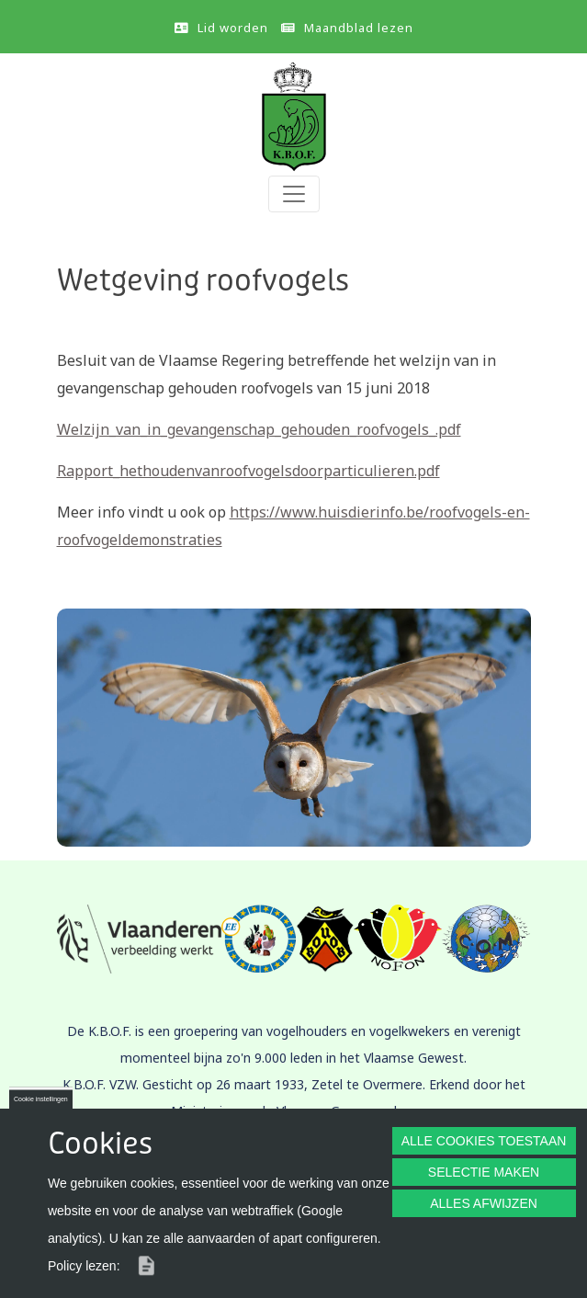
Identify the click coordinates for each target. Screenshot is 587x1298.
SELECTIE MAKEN (483, 1172)
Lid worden (233, 27)
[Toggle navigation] (294, 194)
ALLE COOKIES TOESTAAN (484, 1140)
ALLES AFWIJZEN (483, 1203)
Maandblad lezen (358, 27)
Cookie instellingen (41, 1099)
